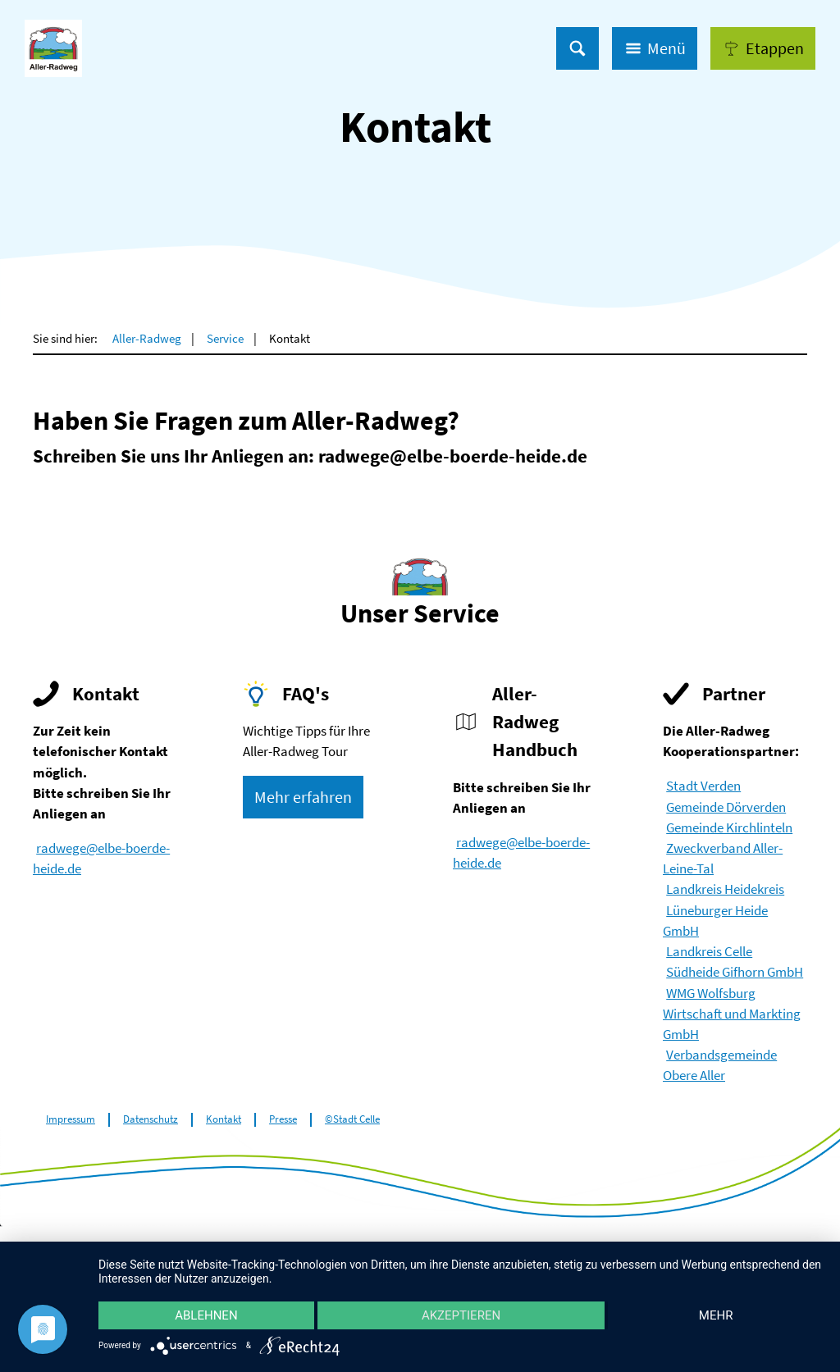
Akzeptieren (461, 1315)
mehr (716, 1315)
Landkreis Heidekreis (725, 889)
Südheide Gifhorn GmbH (734, 972)
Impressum (70, 1119)
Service (225, 338)
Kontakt (223, 1119)
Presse (283, 1119)
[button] (762, 48)
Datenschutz (150, 1119)
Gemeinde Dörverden (726, 807)
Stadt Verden (703, 786)
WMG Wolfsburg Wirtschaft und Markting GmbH (732, 1013)
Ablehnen (206, 1315)
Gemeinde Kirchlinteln (729, 827)
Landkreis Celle (709, 951)
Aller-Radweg (146, 338)
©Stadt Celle (352, 1119)
